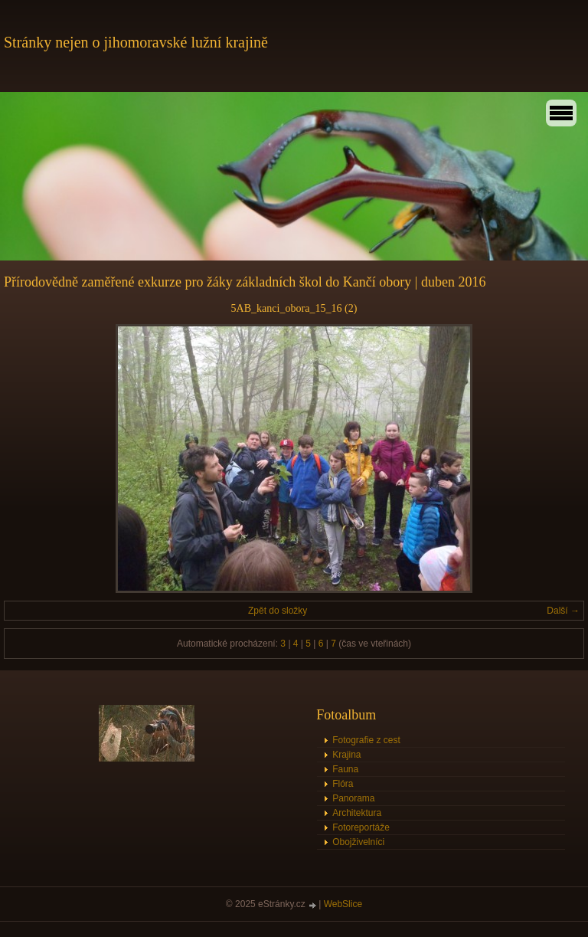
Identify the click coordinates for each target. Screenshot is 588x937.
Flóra (342, 783)
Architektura (356, 813)
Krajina (346, 754)
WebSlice (343, 904)
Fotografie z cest (366, 740)
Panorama (353, 798)
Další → (563, 610)
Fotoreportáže (361, 827)
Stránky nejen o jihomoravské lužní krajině (136, 42)
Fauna (345, 769)
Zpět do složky (277, 610)
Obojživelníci (358, 842)
